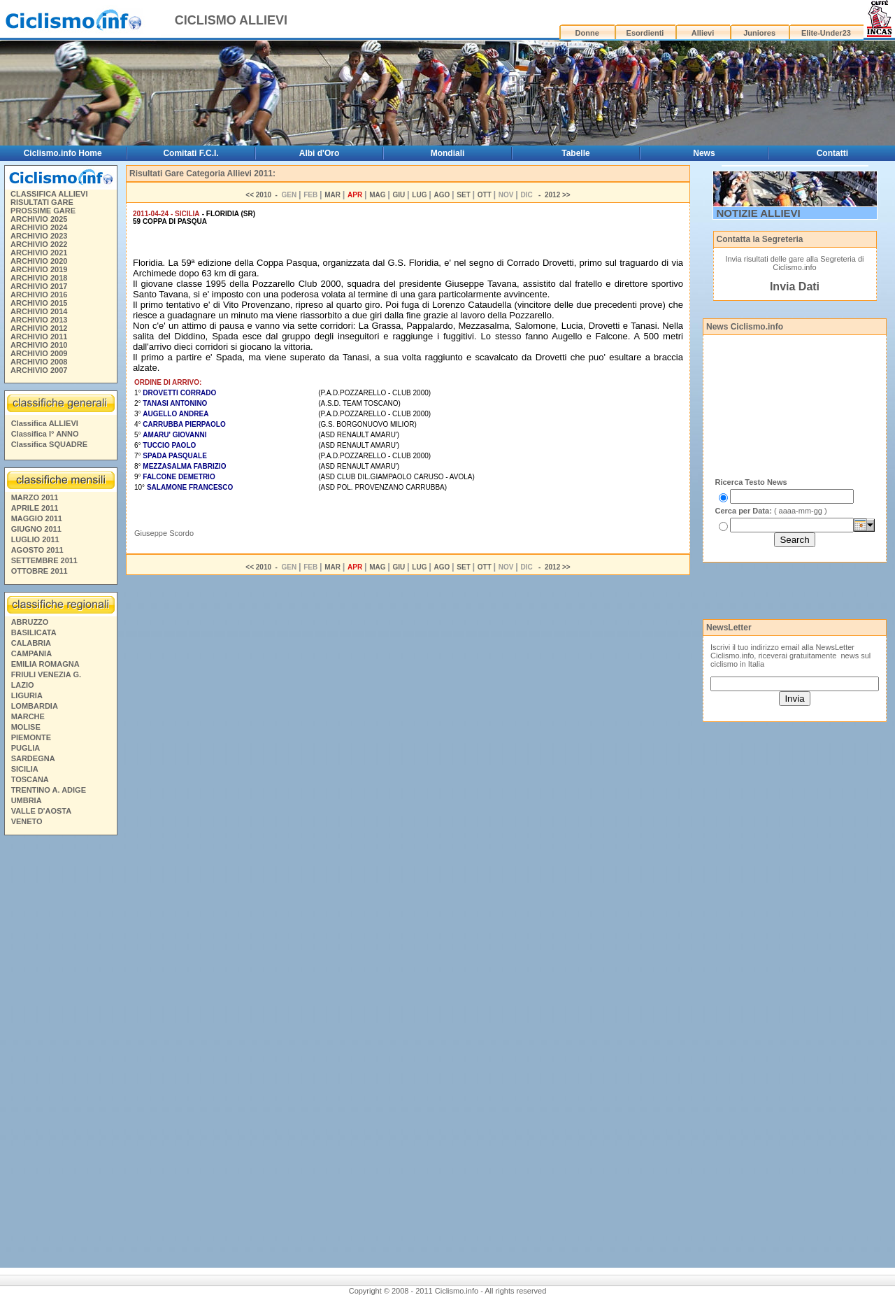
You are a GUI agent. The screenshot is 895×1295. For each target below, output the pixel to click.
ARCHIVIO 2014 (38, 311)
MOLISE (26, 727)
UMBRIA (26, 800)
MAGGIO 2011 (36, 518)
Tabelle (575, 153)
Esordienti (645, 33)
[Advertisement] (60, 1054)
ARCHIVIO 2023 (38, 236)
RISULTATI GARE (41, 202)
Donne (587, 33)
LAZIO (22, 685)
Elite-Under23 (826, 33)
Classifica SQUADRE (49, 444)
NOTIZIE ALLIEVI (759, 213)
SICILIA (24, 769)
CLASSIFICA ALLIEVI (48, 194)
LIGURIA (27, 695)
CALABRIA (31, 643)
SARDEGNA (33, 758)
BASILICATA (34, 632)
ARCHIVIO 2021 (38, 252)
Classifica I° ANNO (45, 434)
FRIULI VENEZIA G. (46, 674)
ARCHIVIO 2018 (38, 278)
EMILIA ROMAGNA (45, 664)
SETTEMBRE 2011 (44, 560)
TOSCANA (30, 779)
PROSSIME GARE (43, 210)
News (704, 153)
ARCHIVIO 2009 (38, 353)
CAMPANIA (31, 653)
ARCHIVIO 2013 (38, 320)
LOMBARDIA (34, 706)
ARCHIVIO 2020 (38, 261)
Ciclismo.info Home (63, 153)
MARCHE (28, 716)
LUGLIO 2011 (35, 539)
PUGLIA (26, 748)
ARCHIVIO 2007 (38, 370)
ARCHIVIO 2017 (38, 286)
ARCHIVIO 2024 (38, 227)
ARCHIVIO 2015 (38, 303)
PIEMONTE (31, 737)
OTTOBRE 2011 (39, 571)
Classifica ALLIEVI (44, 423)
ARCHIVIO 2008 (38, 362)
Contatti (832, 153)
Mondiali (448, 153)
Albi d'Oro (319, 153)
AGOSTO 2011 (37, 550)
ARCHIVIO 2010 (38, 345)
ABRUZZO (30, 622)
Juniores (759, 33)
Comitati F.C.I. (190, 153)
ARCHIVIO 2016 (38, 294)
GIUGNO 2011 (36, 529)
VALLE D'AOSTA (41, 811)
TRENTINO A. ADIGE (48, 790)
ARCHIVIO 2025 (38, 219)
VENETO (27, 821)
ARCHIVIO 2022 (38, 244)
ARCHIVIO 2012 (38, 328)
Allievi (703, 33)
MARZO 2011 (35, 497)
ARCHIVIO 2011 (38, 336)
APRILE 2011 (35, 508)
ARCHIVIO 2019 (38, 269)
